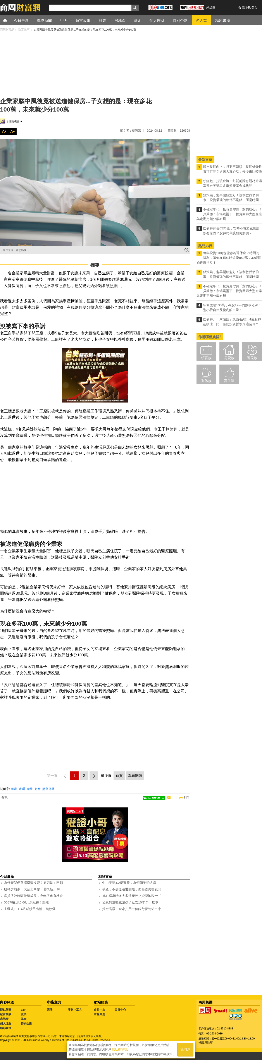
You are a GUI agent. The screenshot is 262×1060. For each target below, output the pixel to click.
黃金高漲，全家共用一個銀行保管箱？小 (131, 909)
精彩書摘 (5, 1028)
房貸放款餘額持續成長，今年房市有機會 (33, 896)
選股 (50, 1009)
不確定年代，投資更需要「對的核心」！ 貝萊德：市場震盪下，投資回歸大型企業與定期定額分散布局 (229, 214)
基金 (23, 1018)
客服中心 (120, 1009)
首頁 (9, 20)
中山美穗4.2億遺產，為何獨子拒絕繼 (129, 882)
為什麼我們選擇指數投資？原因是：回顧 (33, 882)
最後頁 (106, 776)
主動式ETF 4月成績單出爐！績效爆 (29, 909)
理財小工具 (75, 1009)
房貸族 (229, 358)
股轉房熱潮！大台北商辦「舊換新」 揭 (32, 889)
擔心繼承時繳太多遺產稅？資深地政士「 (131, 896)
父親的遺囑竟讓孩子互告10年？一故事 (130, 902)
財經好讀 (13, 121)
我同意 (185, 1049)
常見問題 (99, 1014)
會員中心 (99, 1009)
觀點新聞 (5, 1009)
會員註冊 (244, 7)
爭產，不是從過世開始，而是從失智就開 (131, 889)
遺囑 (22, 789)
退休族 (206, 381)
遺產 (14, 789)
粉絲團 (210, 7)
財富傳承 (48, 789)
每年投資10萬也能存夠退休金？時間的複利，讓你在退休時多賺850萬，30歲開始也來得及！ (228, 257)
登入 (254, 7)
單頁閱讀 (135, 776)
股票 (23, 1014)
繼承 (30, 789)
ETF (23, 1009)
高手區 (229, 381)
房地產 (4, 1018)
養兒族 (252, 358)
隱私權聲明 (119, 1049)
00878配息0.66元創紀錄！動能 (26, 902)
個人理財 (5, 1023)
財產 (37, 789)
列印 (187, 797)
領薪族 (206, 358)
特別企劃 (26, 1023)
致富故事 (5, 1014)
